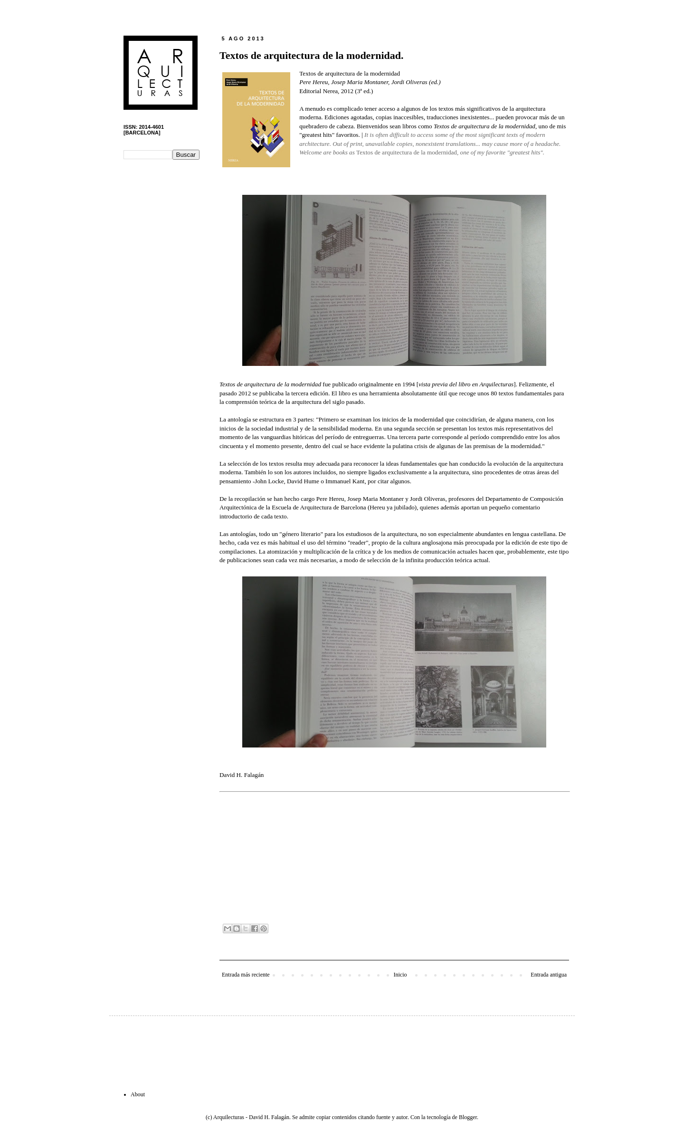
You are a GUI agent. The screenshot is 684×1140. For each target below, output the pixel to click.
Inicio (400, 974)
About (138, 1094)
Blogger (468, 1117)
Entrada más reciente (246, 974)
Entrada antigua (549, 974)
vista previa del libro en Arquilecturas (465, 384)
